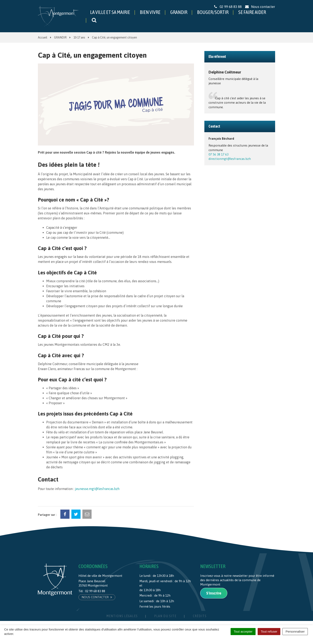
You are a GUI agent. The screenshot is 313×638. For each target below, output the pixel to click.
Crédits (200, 616)
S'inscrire (213, 593)
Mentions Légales (122, 616)
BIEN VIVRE (150, 12)
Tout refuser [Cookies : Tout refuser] (269, 631)
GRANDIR (178, 12)
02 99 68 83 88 (95, 591)
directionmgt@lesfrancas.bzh (230, 158)
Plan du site (165, 616)
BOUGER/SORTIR (213, 12)
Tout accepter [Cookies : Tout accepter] (243, 631)
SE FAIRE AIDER (252, 12)
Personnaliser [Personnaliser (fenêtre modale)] (295, 631)
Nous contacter (97, 597)
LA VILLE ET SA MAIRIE (110, 12)
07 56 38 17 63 (219, 154)
